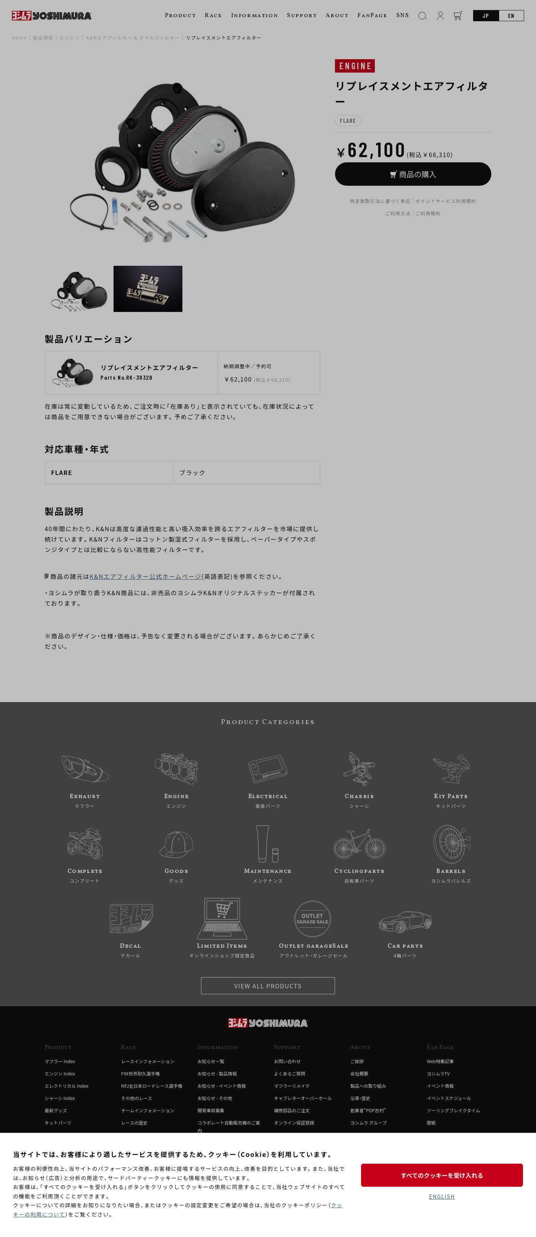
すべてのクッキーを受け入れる (442, 1175)
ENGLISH (442, 1196)
